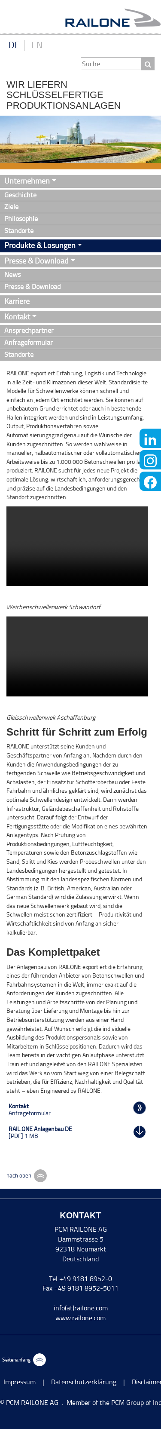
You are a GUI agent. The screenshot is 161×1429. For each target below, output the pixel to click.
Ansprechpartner (29, 330)
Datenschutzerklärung (83, 1382)
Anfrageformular (28, 342)
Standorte (18, 231)
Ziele (11, 206)
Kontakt (17, 317)
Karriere (17, 301)
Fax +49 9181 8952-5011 (80, 1288)
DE (14, 45)
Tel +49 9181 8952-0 (80, 1279)
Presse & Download (36, 261)
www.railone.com (80, 1318)
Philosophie (21, 219)
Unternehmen (27, 181)
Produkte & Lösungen (40, 245)
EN (37, 45)
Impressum (19, 1382)
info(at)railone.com (81, 1308)
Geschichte (20, 195)
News (12, 274)
